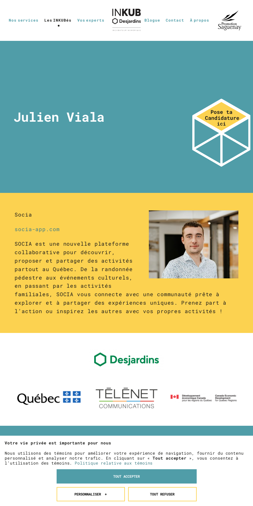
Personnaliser (90, 466)
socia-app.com (37, 229)
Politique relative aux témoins (114, 435)
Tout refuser (162, 466)
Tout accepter (126, 448)
